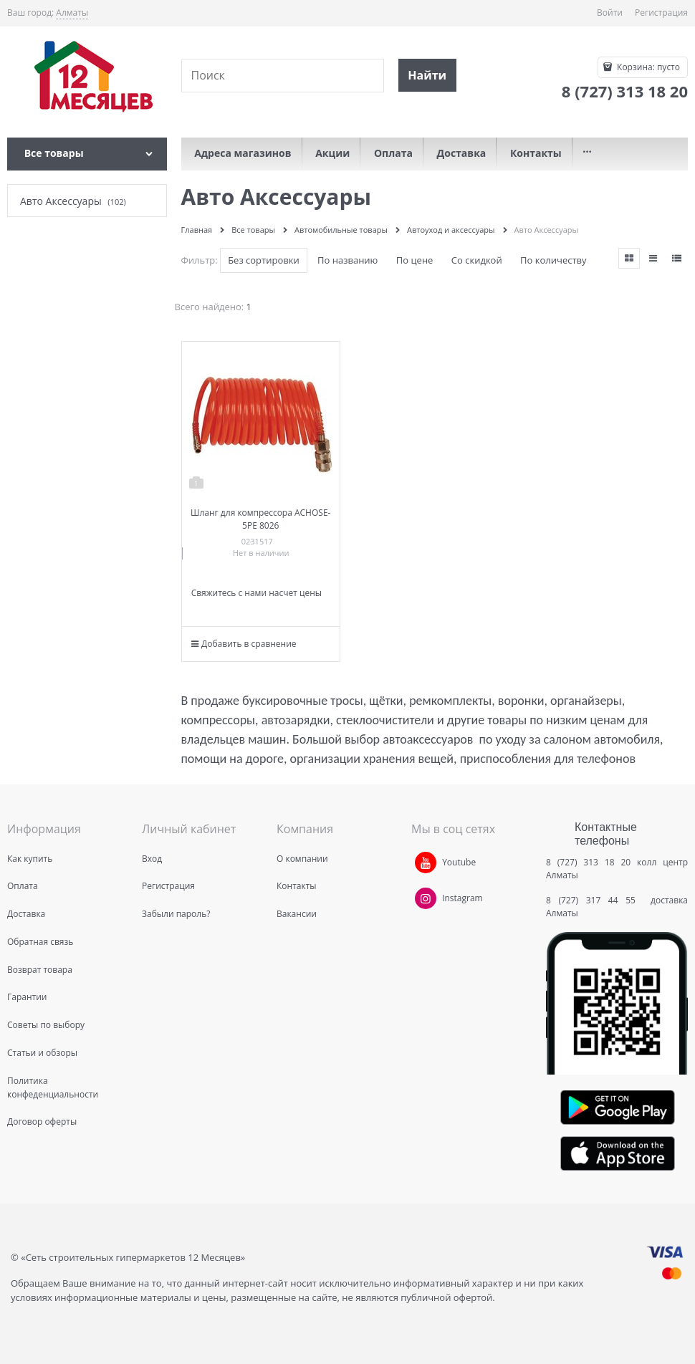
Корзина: (647, 67)
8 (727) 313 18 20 (588, 862)
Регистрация (661, 12)
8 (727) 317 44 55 (594, 900)
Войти (610, 12)
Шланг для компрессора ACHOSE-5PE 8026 (260, 519)
